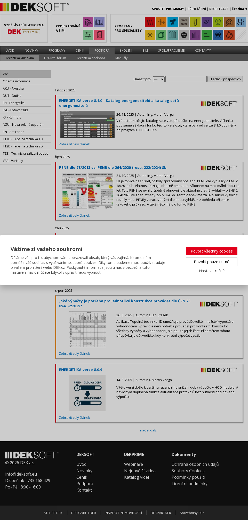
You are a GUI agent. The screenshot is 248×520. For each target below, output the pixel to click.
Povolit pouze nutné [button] (211, 261)
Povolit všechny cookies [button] (212, 251)
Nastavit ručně (212, 270)
